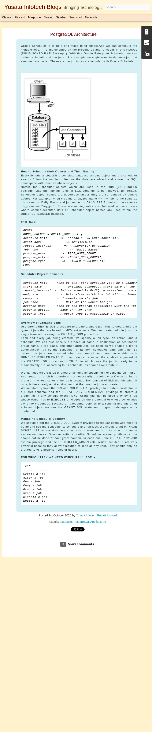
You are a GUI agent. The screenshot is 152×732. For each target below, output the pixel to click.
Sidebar (61, 17)
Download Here (62, 686)
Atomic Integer (18, 644)
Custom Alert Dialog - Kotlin (25, 663)
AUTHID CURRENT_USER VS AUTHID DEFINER (38, 701)
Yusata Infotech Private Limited (96, 495)
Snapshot (75, 17)
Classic (7, 17)
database (66, 501)
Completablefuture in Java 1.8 (98, 702)
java (123, 702)
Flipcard (20, 17)
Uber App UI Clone (20, 654)
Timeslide (91, 17)
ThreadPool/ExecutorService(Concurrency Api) (36, 692)
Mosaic (48, 17)
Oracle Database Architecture (27, 673)
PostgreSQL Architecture (90, 501)
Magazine (34, 17)
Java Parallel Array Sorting (25, 711)
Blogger (89, 729)
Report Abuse (101, 729)
